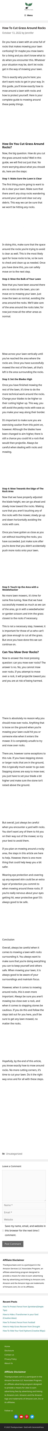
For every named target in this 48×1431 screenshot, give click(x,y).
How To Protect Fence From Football (19, 1322)
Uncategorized (14, 1153)
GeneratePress (38, 1427)
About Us (8, 1363)
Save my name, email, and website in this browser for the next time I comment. (25, 1230)
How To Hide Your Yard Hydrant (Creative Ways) (24, 1330)
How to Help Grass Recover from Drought (21, 1326)
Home (7, 1346)
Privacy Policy (10, 1359)
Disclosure (9, 1350)
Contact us (9, 1354)
